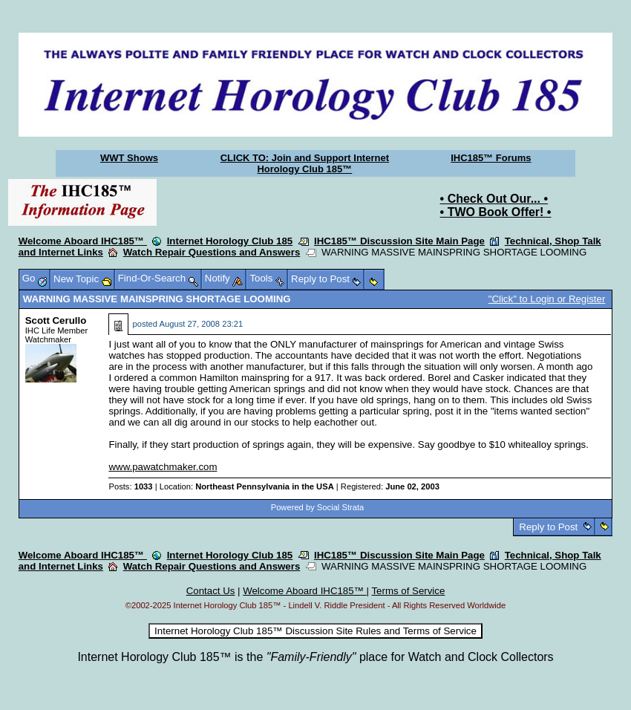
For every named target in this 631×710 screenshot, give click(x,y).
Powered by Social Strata (317, 507)
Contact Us (210, 590)
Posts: (130, 486)
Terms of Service (408, 590)
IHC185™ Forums (491, 157)
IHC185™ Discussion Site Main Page (399, 241)
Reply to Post (549, 526)
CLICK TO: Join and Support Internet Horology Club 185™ (304, 163)
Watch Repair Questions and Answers (212, 252)
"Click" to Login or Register (547, 298)
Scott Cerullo (56, 320)
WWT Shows (129, 157)
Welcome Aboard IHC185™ (83, 241)
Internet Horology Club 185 (230, 241)
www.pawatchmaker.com (162, 466)
